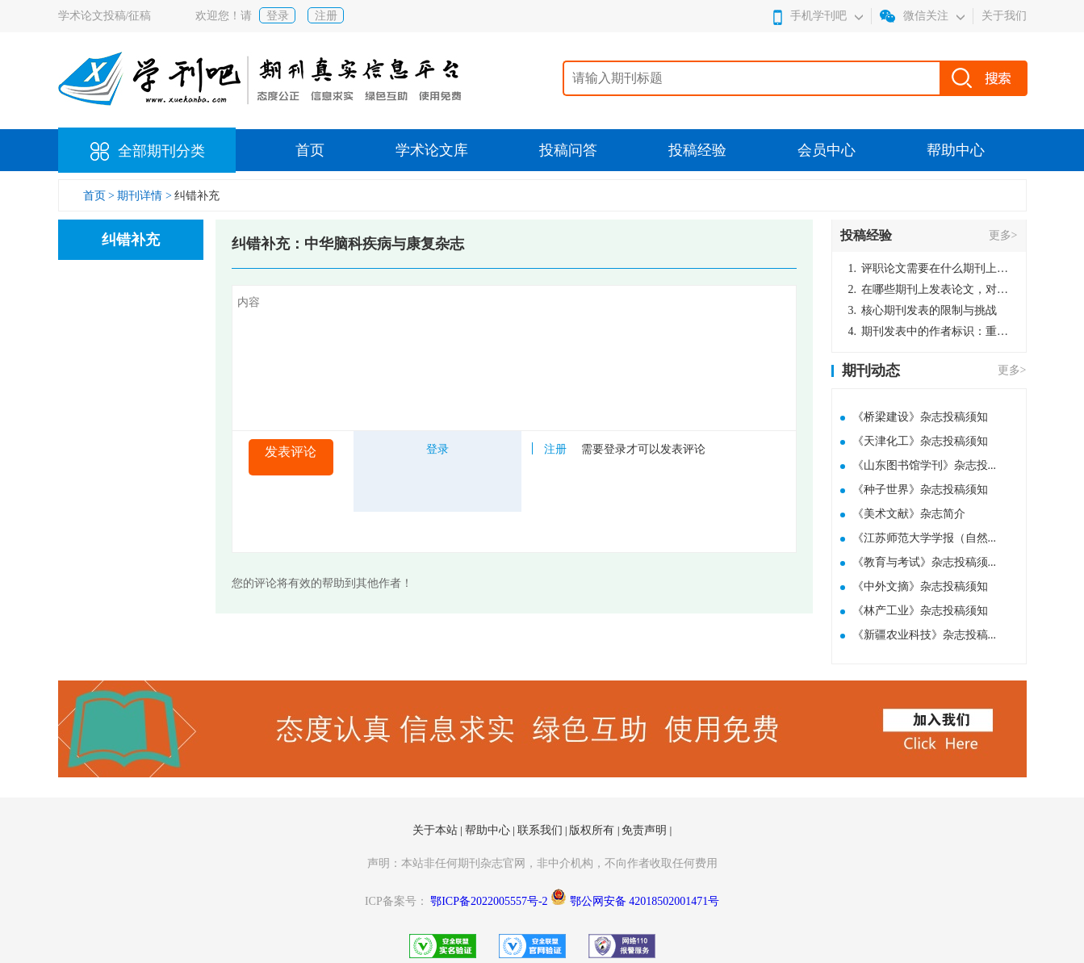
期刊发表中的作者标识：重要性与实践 (929, 331)
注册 (326, 16)
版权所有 (593, 830)
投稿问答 (568, 150)
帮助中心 (956, 150)
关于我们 (1004, 16)
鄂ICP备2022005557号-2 (490, 901)
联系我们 (541, 830)
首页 (309, 150)
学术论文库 (432, 150)
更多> (1003, 235)
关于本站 (436, 830)
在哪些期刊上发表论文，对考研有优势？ (929, 289)
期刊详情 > (144, 196)
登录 (277, 16)
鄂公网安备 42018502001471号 (645, 901)
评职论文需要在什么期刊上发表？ (929, 268)
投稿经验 (697, 150)
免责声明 (646, 830)
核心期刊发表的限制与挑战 (923, 310)
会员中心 (826, 150)
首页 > (100, 196)
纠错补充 (197, 196)
